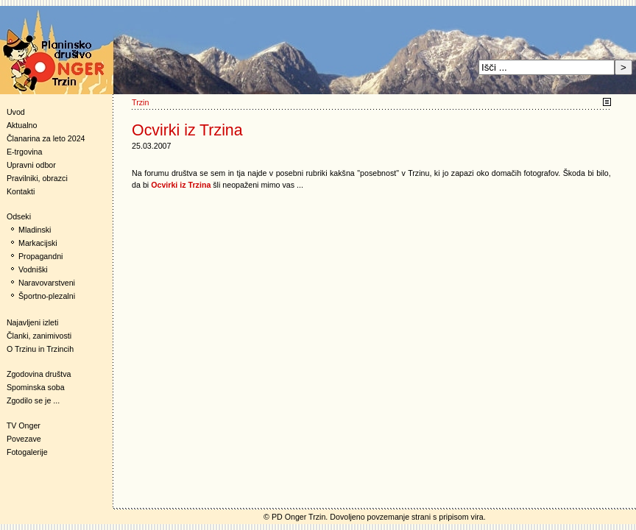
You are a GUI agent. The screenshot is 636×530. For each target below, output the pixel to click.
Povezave (24, 438)
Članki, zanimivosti (39, 335)
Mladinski (34, 229)
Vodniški (33, 269)
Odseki (15, 216)
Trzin (140, 102)
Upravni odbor (31, 164)
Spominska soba (36, 387)
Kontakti (21, 191)
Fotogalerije (27, 452)
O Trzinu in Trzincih (40, 348)
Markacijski (37, 243)
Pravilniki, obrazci (37, 178)
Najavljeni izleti (32, 322)
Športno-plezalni (46, 296)
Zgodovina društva (35, 374)
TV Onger (20, 425)
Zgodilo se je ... (33, 400)
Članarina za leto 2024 (46, 138)
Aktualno (22, 125)
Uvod (16, 111)
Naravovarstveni (46, 282)
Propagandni (40, 256)
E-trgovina (25, 151)
